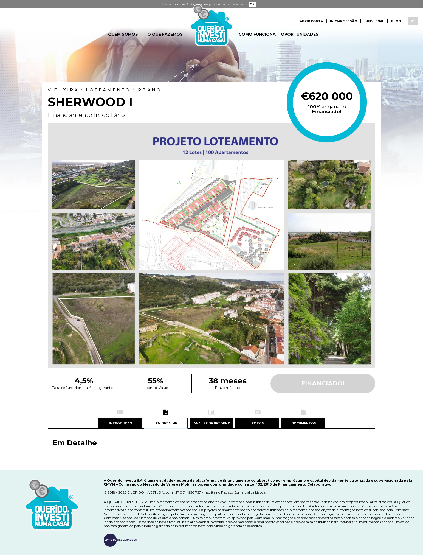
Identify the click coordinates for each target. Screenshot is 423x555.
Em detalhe (166, 423)
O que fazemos (165, 34)
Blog (396, 21)
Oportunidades (299, 34)
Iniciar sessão (343, 21)
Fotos (257, 423)
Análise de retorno (211, 423)
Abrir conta (311, 21)
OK (252, 4)
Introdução (120, 423)
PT (413, 21)
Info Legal (374, 21)
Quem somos (123, 34)
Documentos (303, 423)
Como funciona (257, 34)
